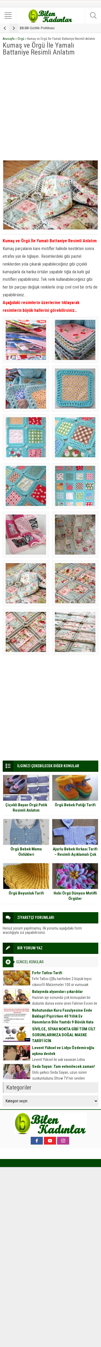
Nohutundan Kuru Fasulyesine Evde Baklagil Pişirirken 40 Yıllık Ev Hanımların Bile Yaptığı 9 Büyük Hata (62, 1016)
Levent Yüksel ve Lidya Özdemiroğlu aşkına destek (63, 1050)
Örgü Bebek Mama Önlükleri (26, 852)
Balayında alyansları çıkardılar (57, 991)
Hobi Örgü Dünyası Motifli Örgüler (75, 896)
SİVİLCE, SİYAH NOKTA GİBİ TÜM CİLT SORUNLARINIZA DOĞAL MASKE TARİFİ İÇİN (64, 1035)
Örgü (21, 39)
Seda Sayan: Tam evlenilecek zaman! (63, 1066)
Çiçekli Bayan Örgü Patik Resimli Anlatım (26, 808)
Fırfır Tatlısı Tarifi (47, 972)
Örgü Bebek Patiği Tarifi (75, 805)
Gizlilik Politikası (37, 28)
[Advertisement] (50, 108)
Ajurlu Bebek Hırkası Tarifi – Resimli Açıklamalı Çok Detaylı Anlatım (75, 854)
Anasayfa (9, 39)
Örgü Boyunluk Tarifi (26, 893)
